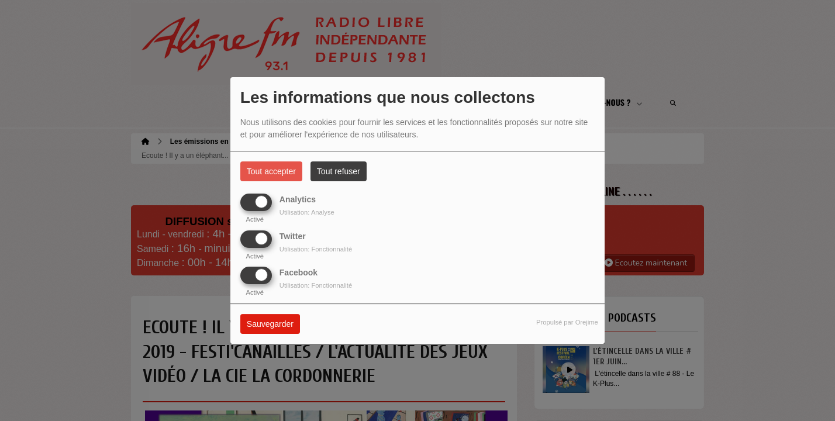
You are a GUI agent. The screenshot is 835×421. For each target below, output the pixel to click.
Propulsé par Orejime (567, 322)
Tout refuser (338, 171)
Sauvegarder (270, 324)
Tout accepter (271, 171)
